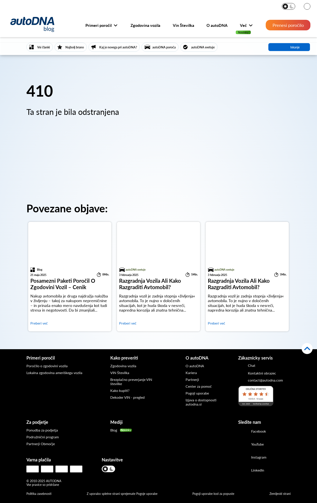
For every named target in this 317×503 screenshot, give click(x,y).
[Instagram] (243, 458)
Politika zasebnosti (39, 494)
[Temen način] (292, 6)
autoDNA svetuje (203, 47)
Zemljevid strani (280, 494)
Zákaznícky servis (255, 357)
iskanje (289, 47)
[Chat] (246, 365)
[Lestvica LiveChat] (255, 395)
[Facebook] (243, 432)
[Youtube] (243, 445)
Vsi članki (43, 47)
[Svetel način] (286, 6)
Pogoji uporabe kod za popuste (213, 494)
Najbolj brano (74, 47)
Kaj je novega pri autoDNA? (118, 47)
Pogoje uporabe (146, 494)
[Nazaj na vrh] (307, 348)
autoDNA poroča (164, 47)
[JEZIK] (307, 6)
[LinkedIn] (243, 470)
